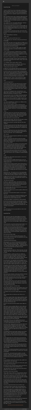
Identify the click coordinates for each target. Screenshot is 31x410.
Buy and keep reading (15, 405)
